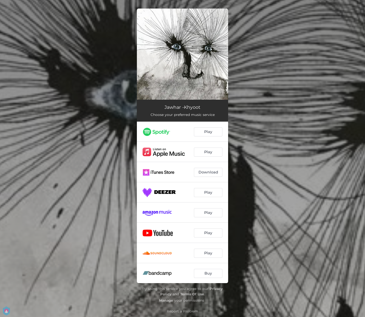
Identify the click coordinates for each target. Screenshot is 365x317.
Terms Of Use (192, 294)
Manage (166, 300)
